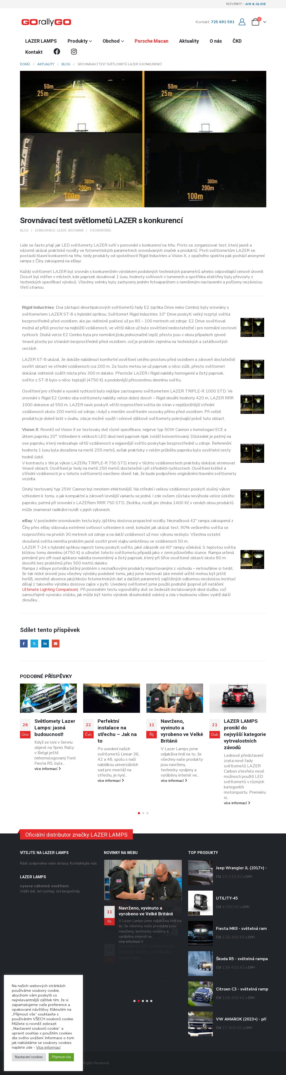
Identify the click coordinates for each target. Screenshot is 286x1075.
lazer (61, 231)
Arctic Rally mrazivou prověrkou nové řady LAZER (52, 731)
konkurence (45, 231)
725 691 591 (222, 21)
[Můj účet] (242, 22)
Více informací (48, 1047)
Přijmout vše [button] (61, 1057)
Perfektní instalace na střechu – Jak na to (180, 731)
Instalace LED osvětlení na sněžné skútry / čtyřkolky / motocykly (146, 951)
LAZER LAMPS (41, 41)
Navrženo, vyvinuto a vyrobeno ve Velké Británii (245, 731)
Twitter (34, 643)
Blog (24, 231)
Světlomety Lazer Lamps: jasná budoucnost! (118, 727)
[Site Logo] (46, 21)
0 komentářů (100, 231)
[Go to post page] (48, 698)
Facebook (24, 643)
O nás (216, 41)
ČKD (237, 41)
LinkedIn (45, 643)
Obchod (111, 41)
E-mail (55, 643)
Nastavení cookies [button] (29, 1057)
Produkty (78, 41)
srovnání (75, 231)
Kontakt (34, 52)
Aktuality (189, 41)
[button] (139, 813)
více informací (47, 780)
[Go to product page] (200, 872)
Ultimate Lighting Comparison (49, 589)
